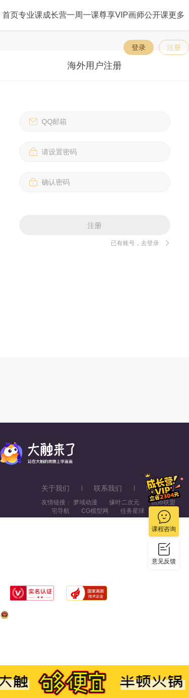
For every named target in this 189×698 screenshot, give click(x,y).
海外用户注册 (95, 66)
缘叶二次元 (124, 502)
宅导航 (60, 510)
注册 (174, 47)
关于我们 (55, 488)
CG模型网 (94, 510)
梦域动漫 (85, 502)
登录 (139, 47)
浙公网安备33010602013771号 (48, 616)
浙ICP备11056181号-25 (106, 649)
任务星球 (132, 510)
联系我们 (108, 488)
